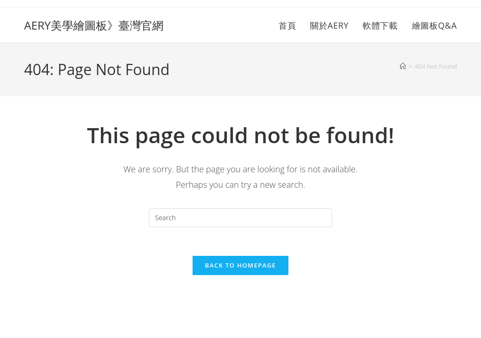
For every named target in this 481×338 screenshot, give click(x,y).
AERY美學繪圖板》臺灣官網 (93, 25)
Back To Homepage (240, 265)
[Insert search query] (240, 217)
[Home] (403, 66)
